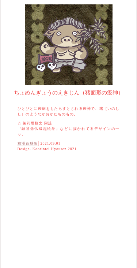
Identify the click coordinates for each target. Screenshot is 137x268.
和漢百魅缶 (28, 143)
